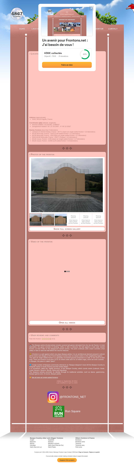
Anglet (32, 440)
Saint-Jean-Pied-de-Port (55, 445)
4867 (17, 13)
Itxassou (50, 442)
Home (22, 29)
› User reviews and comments (44, 335)
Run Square (67, 411)
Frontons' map (62, 452)
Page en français (83, 452)
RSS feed (75, 452)
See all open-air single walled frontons (45, 377)
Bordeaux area (80, 442)
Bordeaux (78, 440)
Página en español (94, 452)
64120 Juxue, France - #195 (42, 139)
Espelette (51, 440)
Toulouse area (79, 445)
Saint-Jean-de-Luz (36, 447)
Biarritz (32, 443)
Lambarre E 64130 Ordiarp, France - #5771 (47, 132)
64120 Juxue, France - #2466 (42, 141)
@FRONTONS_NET (67, 396)
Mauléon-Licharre (53, 443)
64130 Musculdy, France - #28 (42, 135)
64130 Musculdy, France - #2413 (43, 133)
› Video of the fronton (40, 241)
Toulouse (78, 443)
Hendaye (33, 445)
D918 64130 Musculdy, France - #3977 (45, 137)
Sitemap (56, 452)
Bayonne (33, 442)
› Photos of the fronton (41, 154)
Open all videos (67, 322)
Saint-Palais (52, 447)
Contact (112, 29)
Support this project (67, 460)
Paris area (78, 447)
